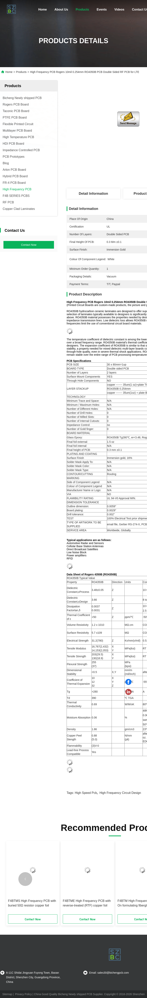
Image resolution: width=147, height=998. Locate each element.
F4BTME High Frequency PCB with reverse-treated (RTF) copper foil (87, 903)
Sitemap (7, 994)
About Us (61, 9)
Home (42, 9)
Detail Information (93, 193)
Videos (119, 9)
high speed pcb (86, 792)
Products (82, 9)
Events (102, 9)
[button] (25, 879)
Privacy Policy (23, 994)
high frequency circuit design (120, 792)
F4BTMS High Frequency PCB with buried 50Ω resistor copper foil (32, 903)
